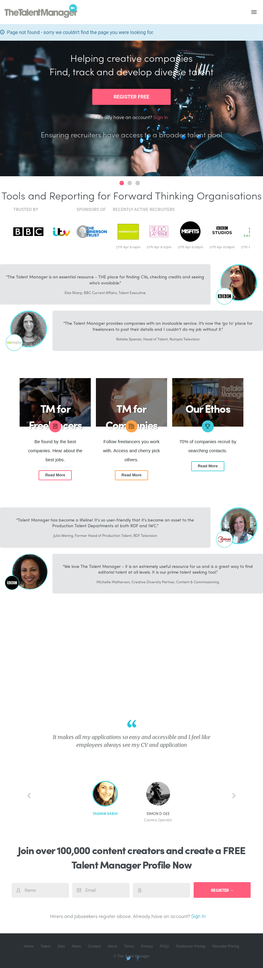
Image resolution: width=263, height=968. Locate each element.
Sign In (160, 117)
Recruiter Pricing (225, 946)
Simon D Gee (158, 817)
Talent (45, 946)
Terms (129, 946)
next (234, 795)
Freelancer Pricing (190, 946)
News (76, 946)
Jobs (61, 946)
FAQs (164, 946)
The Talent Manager (41, 12)
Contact (94, 946)
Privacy (147, 946)
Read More (55, 475)
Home (28, 946)
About (112, 946)
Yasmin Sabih (105, 813)
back (28, 795)
